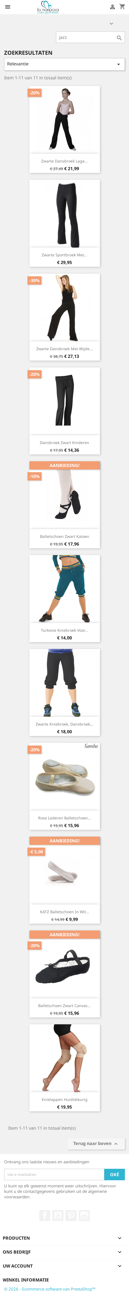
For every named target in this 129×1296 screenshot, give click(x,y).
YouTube (57, 1215)
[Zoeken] (90, 37)
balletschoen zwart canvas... (64, 1005)
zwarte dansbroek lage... (64, 161)
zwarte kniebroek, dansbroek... (64, 724)
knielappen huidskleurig (65, 1099)
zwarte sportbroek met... (64, 254)
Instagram (84, 1215)
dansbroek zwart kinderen (64, 442)
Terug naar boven (96, 1143)
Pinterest (71, 1215)
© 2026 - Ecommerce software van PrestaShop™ (50, 1289)
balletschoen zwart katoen (64, 536)
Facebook (44, 1215)
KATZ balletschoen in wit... (64, 911)
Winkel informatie (26, 1280)
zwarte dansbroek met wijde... (64, 348)
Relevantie (64, 64)
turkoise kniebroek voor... (64, 630)
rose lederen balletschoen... (64, 817)
